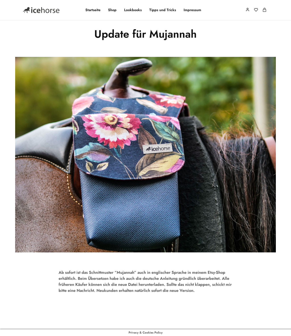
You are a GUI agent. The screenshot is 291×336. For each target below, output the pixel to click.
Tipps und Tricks (162, 10)
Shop (112, 10)
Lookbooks (133, 10)
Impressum (192, 10)
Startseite (92, 10)
